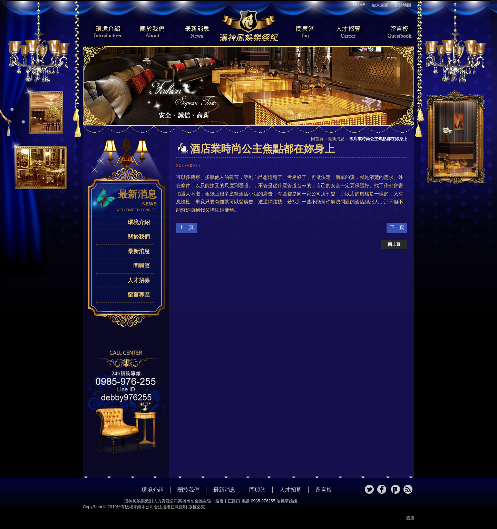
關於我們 (150, 32)
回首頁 (317, 138)
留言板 (393, 32)
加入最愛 (380, 5)
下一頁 (397, 227)
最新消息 (196, 32)
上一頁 (186, 227)
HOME (359, 4)
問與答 (300, 32)
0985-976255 (263, 501)
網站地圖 (402, 5)
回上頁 (394, 244)
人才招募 (347, 32)
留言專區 (139, 295)
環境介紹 (103, 32)
